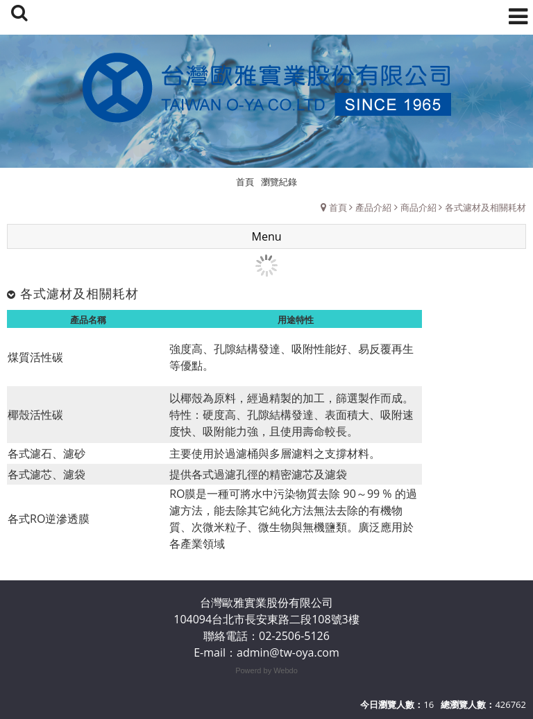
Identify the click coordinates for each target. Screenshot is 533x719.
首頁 (338, 207)
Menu (267, 236)
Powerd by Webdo (266, 670)
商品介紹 (418, 207)
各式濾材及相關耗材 (485, 207)
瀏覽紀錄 (279, 181)
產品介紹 (373, 207)
